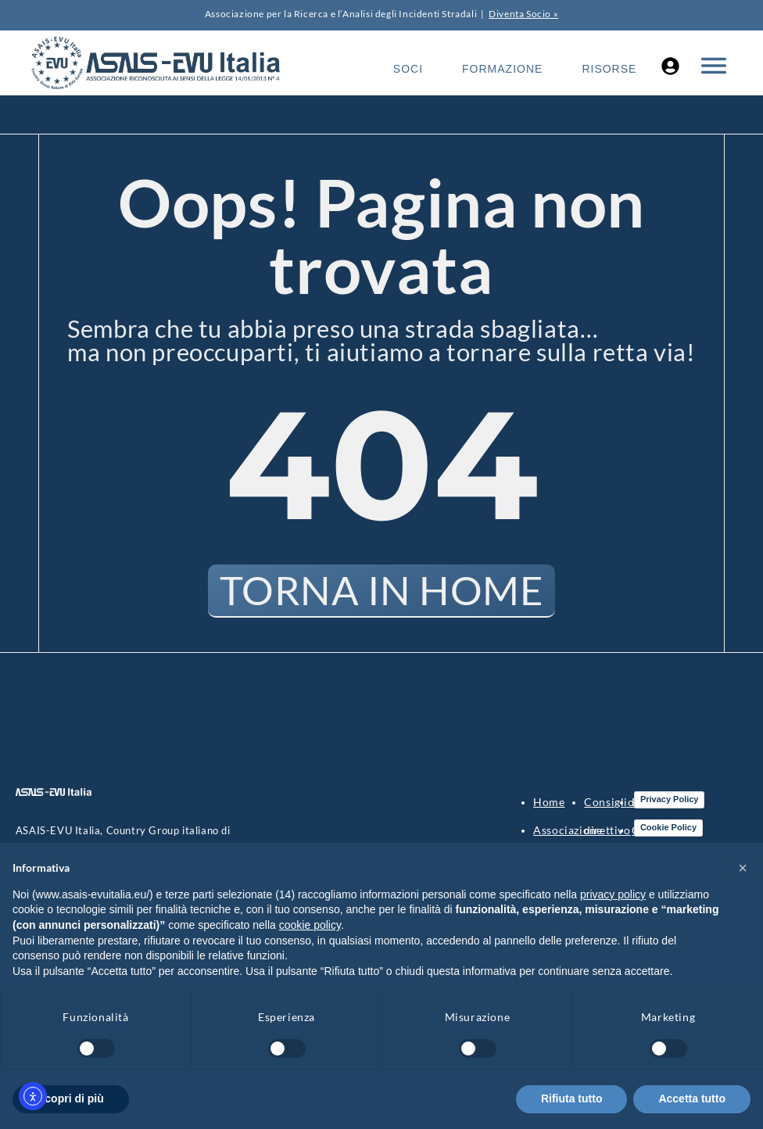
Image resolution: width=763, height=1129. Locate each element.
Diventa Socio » (523, 14)
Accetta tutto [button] (691, 1098)
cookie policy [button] (310, 925)
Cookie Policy (668, 828)
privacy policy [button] (613, 894)
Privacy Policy (669, 800)
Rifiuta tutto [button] (572, 1098)
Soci (408, 69)
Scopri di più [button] (71, 1098)
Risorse (609, 69)
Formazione (502, 69)
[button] (742, 867)
